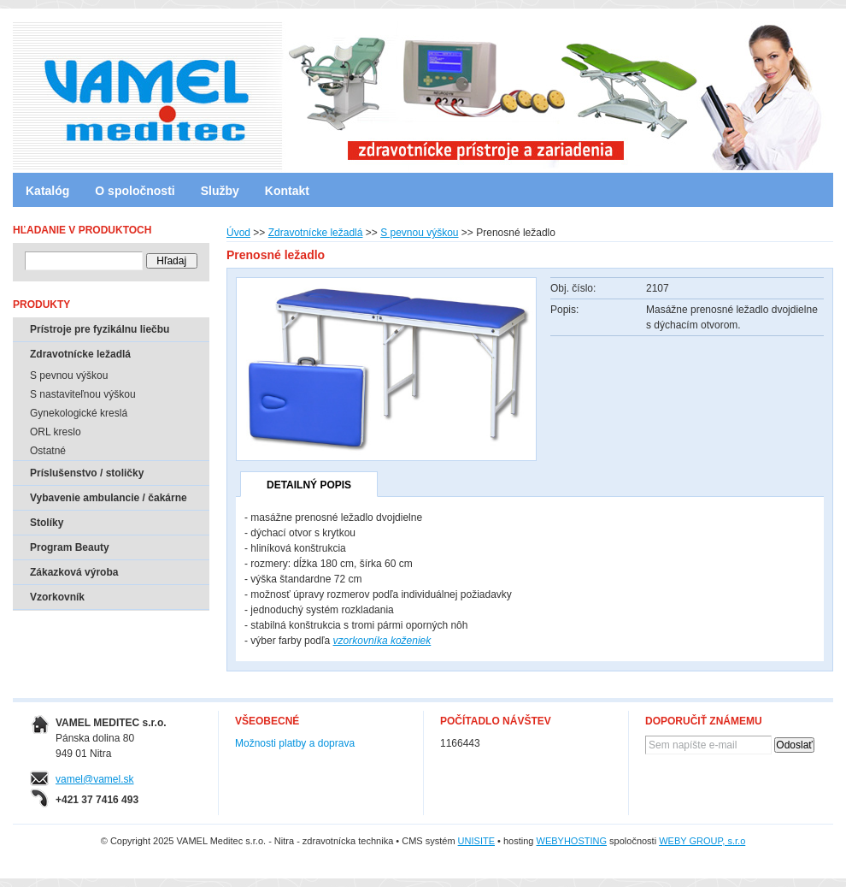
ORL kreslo (55, 432)
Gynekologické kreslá (78, 413)
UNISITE (476, 841)
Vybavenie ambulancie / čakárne (108, 498)
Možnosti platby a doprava (295, 743)
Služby (220, 191)
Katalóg (47, 191)
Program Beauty (69, 547)
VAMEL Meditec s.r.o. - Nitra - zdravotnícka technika (85, 89)
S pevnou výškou (419, 233)
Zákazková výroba (74, 572)
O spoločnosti (134, 191)
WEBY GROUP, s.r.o (702, 841)
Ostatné (48, 451)
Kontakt (287, 191)
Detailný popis (309, 485)
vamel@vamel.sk (95, 779)
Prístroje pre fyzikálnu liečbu (99, 329)
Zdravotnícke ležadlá (315, 233)
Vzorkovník (57, 597)
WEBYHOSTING (572, 841)
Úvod (238, 233)
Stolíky (46, 523)
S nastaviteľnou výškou (83, 394)
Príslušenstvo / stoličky (87, 473)
